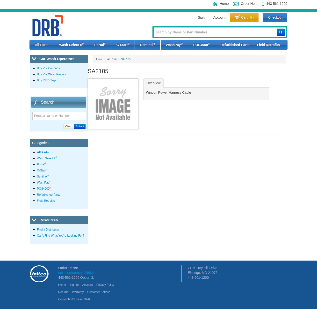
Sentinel (147, 44)
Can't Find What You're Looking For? (60, 235)
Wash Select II (71, 44)
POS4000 (201, 44)
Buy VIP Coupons (48, 68)
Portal (100, 44)
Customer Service (98, 292)
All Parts (42, 45)
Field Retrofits (268, 45)
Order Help (245, 4)
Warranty (78, 292)
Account (219, 17)
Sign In (203, 17)
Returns (63, 292)
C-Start (123, 44)
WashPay (174, 44)
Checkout (275, 17)
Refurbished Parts (235, 45)
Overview (153, 83)
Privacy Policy (105, 284)
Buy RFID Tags (46, 80)
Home (221, 4)
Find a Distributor (48, 229)
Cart (244, 17)
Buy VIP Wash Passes (51, 74)
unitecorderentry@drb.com (78, 273)
